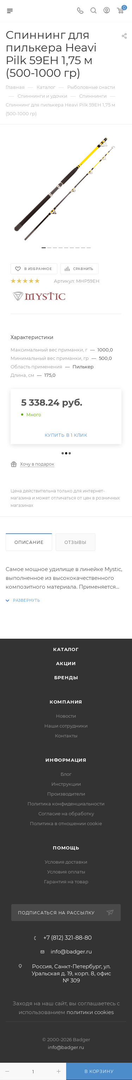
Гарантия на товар (66, 881)
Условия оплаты (66, 872)
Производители (66, 794)
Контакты (66, 735)
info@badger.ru (71, 951)
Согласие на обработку (66, 813)
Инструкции (66, 784)
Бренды (66, 677)
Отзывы (75, 542)
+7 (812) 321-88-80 (67, 938)
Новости (66, 716)
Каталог (66, 649)
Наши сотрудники (66, 726)
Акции (66, 663)
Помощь (66, 848)
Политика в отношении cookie (66, 823)
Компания (66, 702)
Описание (28, 542)
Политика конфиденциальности (66, 803)
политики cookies (90, 1012)
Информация (66, 760)
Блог (66, 774)
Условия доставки (66, 862)
